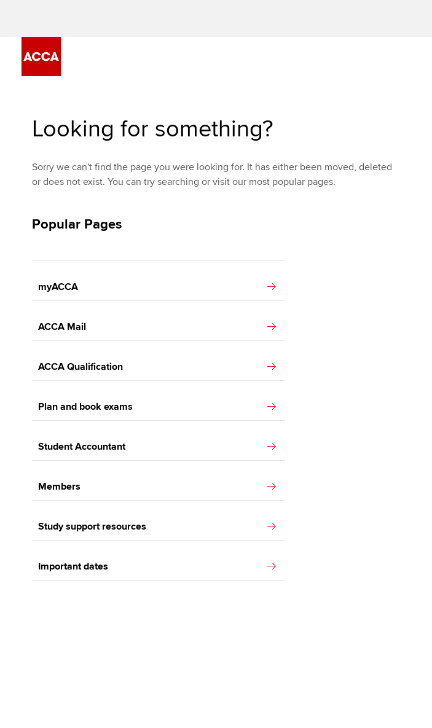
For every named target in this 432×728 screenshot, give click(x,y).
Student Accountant (157, 446)
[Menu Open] (403, 61)
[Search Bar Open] (368, 61)
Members (157, 486)
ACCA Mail (157, 327)
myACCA (157, 287)
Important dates (157, 566)
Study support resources (157, 526)
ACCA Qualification (157, 367)
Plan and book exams (157, 407)
